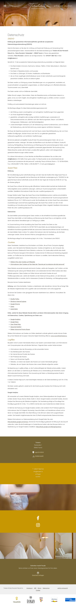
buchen (68, 6)
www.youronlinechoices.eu (59, 336)
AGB (35, 588)
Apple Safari (14, 309)
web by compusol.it (63, 588)
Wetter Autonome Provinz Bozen (20, 329)
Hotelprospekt (39, 456)
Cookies (38, 590)
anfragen (58, 6)
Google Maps (14, 322)
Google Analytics (15, 319)
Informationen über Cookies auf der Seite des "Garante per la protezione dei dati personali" (37, 264)
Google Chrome (15, 304)
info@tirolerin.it (38, 471)
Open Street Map (15, 324)
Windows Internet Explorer (18, 301)
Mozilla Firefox (14, 299)
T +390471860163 (38, 469)
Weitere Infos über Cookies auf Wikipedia (22, 262)
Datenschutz (46, 588)
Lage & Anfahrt (39, 452)
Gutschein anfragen (38, 575)
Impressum (30, 588)
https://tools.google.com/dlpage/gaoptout (48, 427)
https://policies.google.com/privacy (18, 422)
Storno (39, 588)
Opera (12, 306)
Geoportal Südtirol (15, 327)
